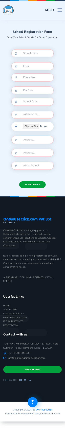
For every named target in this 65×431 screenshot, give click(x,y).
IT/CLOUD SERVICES (13, 321)
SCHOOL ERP (10, 309)
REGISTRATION (10, 325)
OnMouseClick (44, 409)
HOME (6, 305)
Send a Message (32, 369)
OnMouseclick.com (50, 413)
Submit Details (32, 185)
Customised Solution (13, 313)
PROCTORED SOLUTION (15, 317)
